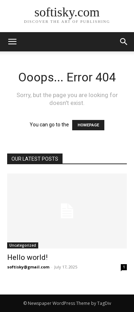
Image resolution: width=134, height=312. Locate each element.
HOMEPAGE (88, 125)
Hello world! (27, 257)
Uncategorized (22, 245)
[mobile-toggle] (12, 41)
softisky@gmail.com (28, 267)
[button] (124, 41)
